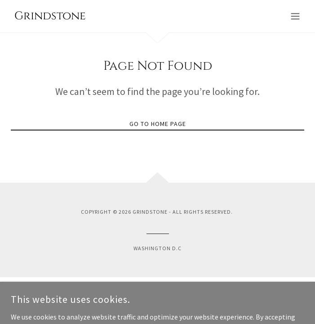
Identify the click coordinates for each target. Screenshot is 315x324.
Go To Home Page (157, 124)
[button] (295, 16)
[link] (48, 16)
